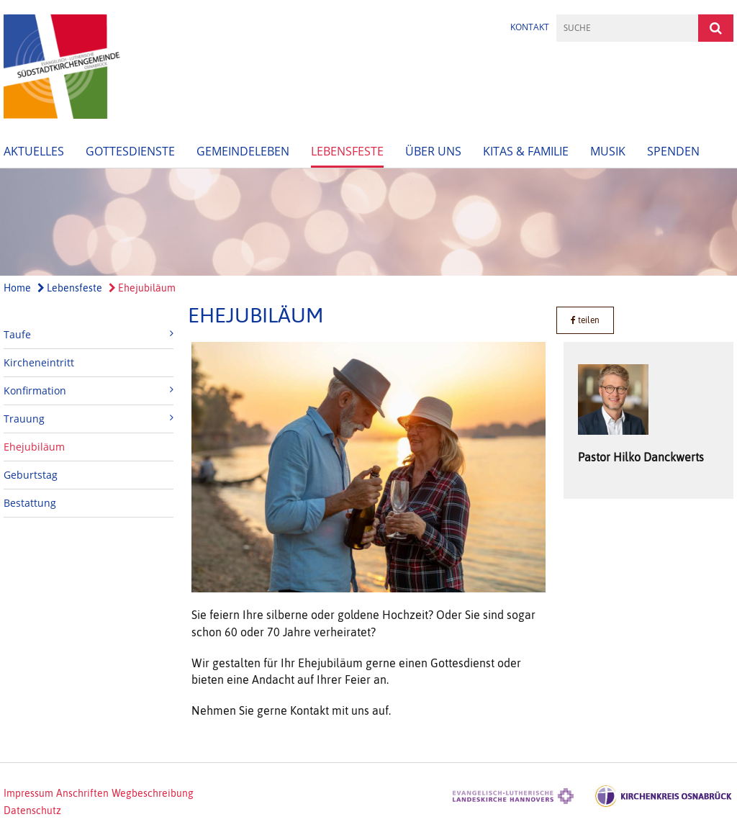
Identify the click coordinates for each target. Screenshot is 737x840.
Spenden (673, 151)
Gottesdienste (130, 151)
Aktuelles (34, 151)
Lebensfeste (347, 151)
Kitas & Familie (526, 151)
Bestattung (30, 503)
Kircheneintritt (39, 362)
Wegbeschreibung (153, 793)
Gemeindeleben (242, 151)
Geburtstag (31, 475)
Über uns (433, 151)
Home (17, 288)
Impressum (28, 793)
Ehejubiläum (142, 288)
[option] (368, 222)
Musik (607, 151)
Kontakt (529, 27)
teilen (585, 320)
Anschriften (82, 793)
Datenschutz (32, 810)
